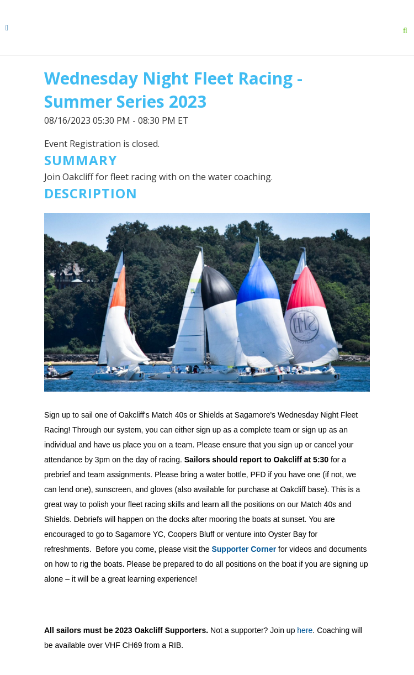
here (304, 630)
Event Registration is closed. (102, 144)
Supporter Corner (243, 549)
